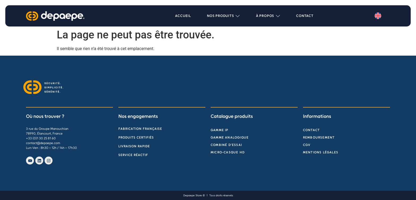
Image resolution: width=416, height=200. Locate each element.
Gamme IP (219, 130)
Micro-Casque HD (228, 152)
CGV (307, 145)
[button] (223, 16)
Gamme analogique (230, 137)
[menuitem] (378, 16)
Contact (311, 130)
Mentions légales (320, 152)
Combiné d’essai (226, 145)
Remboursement (319, 137)
